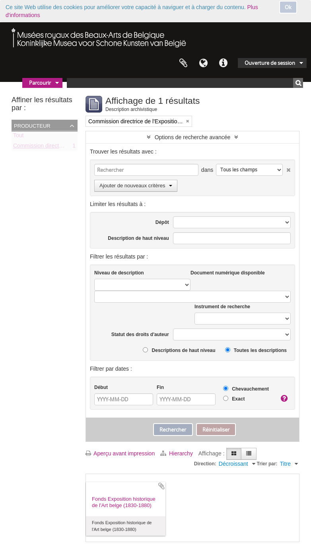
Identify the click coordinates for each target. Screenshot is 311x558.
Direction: (205, 464)
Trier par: (267, 464)
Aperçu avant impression (120, 453)
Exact (234, 399)
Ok (288, 7)
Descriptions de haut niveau (179, 350)
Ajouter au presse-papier (161, 486)
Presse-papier (183, 63)
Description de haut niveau (138, 238)
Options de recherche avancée (193, 137)
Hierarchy (177, 453)
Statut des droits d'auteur (140, 334)
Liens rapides (223, 63)
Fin (160, 387)
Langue (203, 63)
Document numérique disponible (227, 273)
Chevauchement (246, 389)
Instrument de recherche (222, 306)
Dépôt (162, 222)
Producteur (32, 125)
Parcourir (40, 82)
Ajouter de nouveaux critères (135, 186)
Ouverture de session (270, 62)
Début (101, 387)
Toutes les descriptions (256, 350)
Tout (18, 137)
